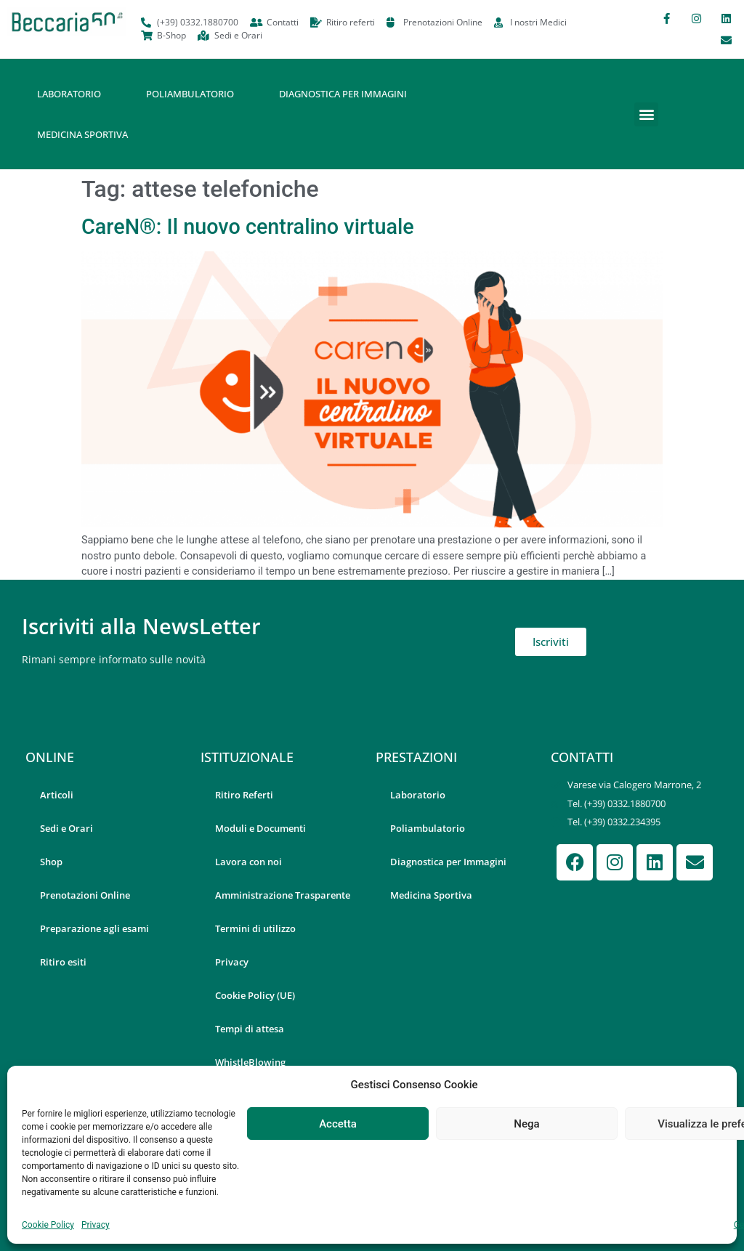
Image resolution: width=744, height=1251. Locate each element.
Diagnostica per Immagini (343, 93)
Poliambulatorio (190, 93)
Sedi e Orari (66, 828)
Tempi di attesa (249, 1028)
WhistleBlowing (250, 1062)
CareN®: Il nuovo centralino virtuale (247, 226)
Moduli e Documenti (260, 828)
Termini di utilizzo (255, 928)
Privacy (95, 1225)
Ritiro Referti (244, 794)
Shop (51, 861)
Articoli (56, 794)
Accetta (338, 1123)
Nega (526, 1123)
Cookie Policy (48, 1225)
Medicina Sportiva (82, 134)
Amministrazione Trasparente (282, 895)
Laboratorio (69, 93)
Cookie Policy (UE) (255, 995)
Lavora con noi (248, 861)
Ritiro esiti (63, 961)
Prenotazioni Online (85, 895)
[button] (646, 114)
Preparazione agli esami (94, 928)
